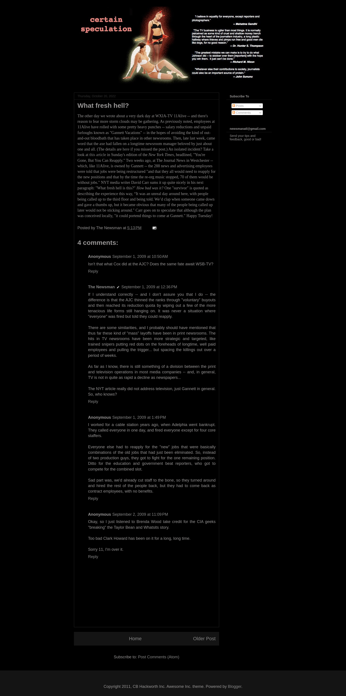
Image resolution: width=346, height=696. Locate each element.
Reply (93, 271)
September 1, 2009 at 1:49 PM (139, 417)
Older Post (204, 638)
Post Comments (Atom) (158, 657)
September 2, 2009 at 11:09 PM (140, 514)
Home (135, 638)
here (125, 149)
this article (97, 155)
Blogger (234, 686)
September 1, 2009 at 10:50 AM (140, 256)
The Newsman (101, 287)
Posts (238, 106)
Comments (241, 112)
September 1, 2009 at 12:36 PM (149, 287)
